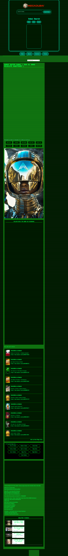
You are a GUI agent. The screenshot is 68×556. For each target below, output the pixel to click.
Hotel (34, 21)
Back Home (39, 145)
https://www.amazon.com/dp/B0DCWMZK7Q (20, 363)
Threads (16, 142)
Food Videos (24, 455)
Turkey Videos (13, 448)
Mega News (35, 448)
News (29, 21)
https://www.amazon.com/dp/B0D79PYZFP (20, 399)
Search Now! (47, 11)
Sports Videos (24, 448)
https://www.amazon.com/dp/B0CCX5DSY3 (20, 425)
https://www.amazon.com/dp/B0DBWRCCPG (20, 390)
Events (38, 21)
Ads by (32, 439)
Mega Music (34, 452)
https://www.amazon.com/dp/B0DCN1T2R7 (20, 372)
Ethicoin (9, 145)
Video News (34, 445)
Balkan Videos (24, 445)
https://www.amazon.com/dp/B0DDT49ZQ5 (20, 354)
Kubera (31, 145)
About (29, 54)
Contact (37, 54)
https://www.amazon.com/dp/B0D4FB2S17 (20, 408)
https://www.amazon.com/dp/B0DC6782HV (20, 381)
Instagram (24, 142)
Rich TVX (39, 142)
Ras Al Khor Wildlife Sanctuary (19, 534)
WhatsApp (9, 142)
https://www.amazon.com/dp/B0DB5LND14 (20, 417)
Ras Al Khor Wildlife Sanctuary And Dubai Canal (19, 528)
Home (22, 54)
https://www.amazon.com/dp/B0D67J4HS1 (20, 434)
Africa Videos (13, 445)
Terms (45, 54)
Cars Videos (13, 452)
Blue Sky (31, 142)
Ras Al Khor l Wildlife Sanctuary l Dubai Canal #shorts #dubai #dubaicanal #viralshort (18, 522)
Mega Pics (24, 452)
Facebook (24, 145)
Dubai (14, 498)
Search (16, 145)
